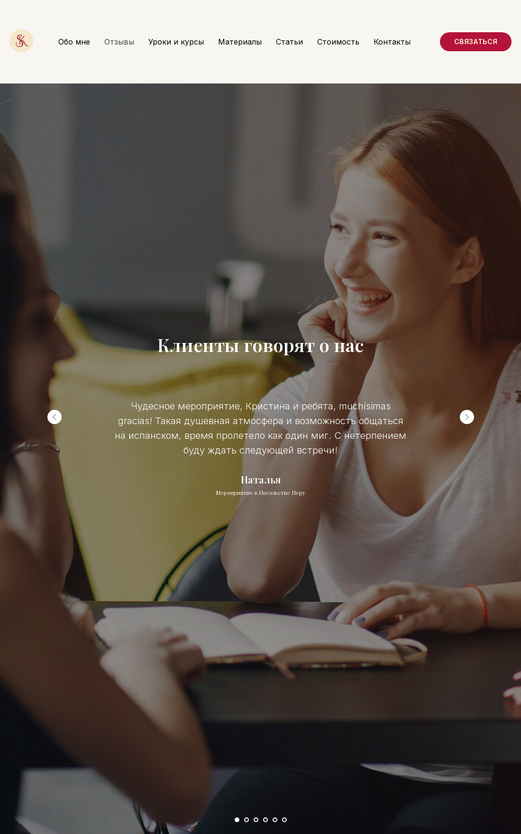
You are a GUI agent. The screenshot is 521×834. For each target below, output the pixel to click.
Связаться (475, 41)
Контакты (392, 41)
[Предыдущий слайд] (54, 417)
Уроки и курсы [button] (176, 41)
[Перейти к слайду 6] (284, 819)
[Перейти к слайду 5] (275, 819)
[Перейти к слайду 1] (237, 819)
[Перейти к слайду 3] (256, 819)
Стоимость (338, 41)
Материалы (240, 41)
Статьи (289, 41)
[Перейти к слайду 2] (246, 819)
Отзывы (119, 41)
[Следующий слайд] (467, 417)
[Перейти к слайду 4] (265, 819)
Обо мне (74, 41)
